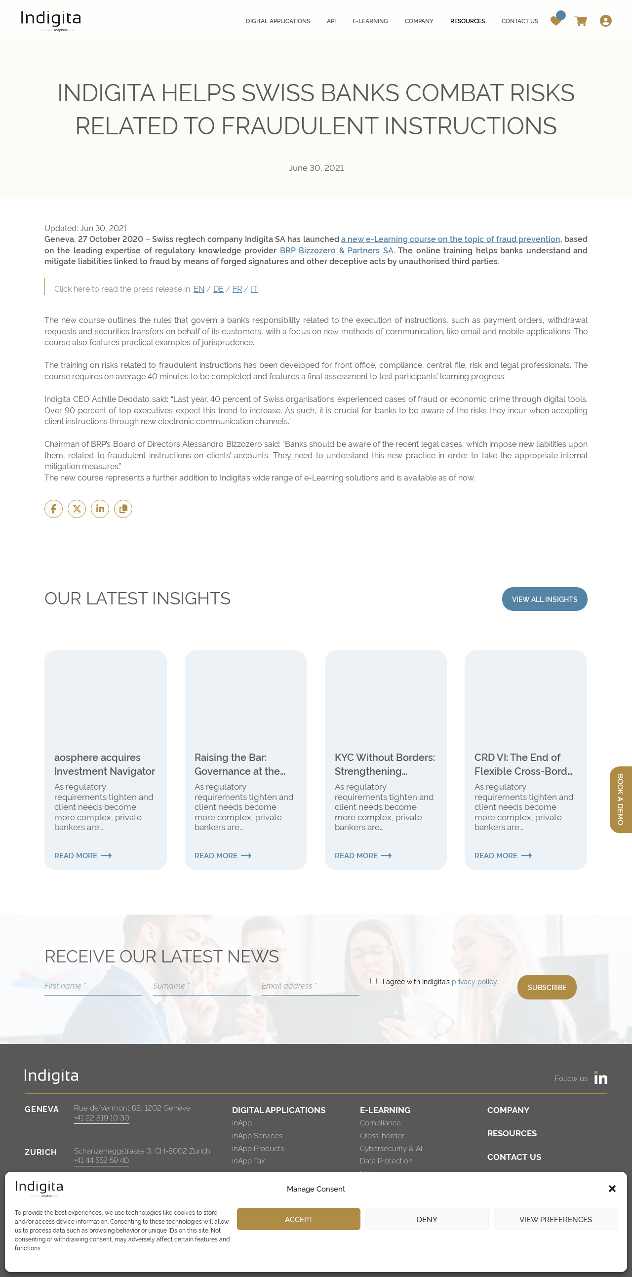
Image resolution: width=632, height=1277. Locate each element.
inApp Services (257, 1135)
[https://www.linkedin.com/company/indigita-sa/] (600, 1077)
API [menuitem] (331, 20)
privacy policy (474, 981)
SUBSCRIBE (547, 987)
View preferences (555, 1219)
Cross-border (382, 1135)
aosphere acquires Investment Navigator (104, 763)
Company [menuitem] (419, 20)
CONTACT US (514, 1156)
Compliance (380, 1122)
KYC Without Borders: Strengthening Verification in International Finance (385, 763)
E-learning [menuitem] (370, 20)
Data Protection (386, 1160)
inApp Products (258, 1148)
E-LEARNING (385, 1109)
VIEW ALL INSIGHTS (545, 598)
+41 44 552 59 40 (101, 1160)
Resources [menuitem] (467, 20)
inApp (242, 1122)
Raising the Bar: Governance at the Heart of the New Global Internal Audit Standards (242, 763)
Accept (299, 1219)
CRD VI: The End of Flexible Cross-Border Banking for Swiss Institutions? (525, 763)
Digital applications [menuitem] (278, 20)
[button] (612, 1189)
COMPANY (508, 1109)
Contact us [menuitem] (520, 20)
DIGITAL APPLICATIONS (278, 1109)
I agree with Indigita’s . (440, 981)
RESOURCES (512, 1132)
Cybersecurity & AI (391, 1148)
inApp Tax (248, 1160)
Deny (427, 1219)
